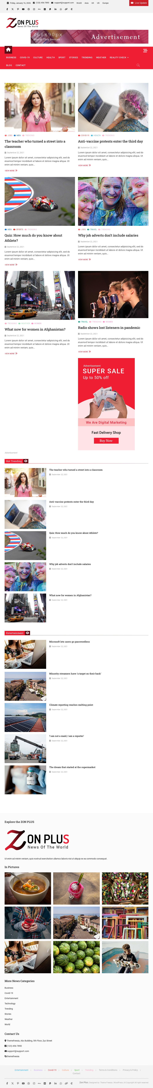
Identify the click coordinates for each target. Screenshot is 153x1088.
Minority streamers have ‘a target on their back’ (75, 673)
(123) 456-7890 (41, 3)
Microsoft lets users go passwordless (69, 641)
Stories (73, 57)
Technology (10, 1003)
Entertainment (11, 998)
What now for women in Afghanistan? (35, 329)
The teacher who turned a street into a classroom (76, 469)
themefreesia (12, 1056)
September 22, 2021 (15, 153)
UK (93, 3)
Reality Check (118, 57)
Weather (101, 57)
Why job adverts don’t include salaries (108, 235)
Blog (9, 65)
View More (11, 170)
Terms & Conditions (108, 1070)
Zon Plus (83, 1082)
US (98, 3)
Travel (93, 229)
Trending (87, 57)
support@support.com (62, 3)
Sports (19, 229)
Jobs (10, 135)
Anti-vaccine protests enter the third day (110, 141)
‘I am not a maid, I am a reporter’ (66, 735)
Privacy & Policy (130, 1070)
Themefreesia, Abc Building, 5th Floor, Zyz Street (28, 1040)
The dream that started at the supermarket (72, 767)
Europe (106, 3)
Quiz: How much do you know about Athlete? (73, 532)
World (79, 3)
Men (19, 135)
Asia (86, 3)
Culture (38, 57)
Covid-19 (25, 57)
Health (50, 57)
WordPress (118, 1083)
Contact (21, 65)
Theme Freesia (106, 1083)
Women (37, 323)
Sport (61, 57)
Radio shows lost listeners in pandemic (109, 327)
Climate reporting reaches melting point (71, 704)
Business (11, 57)
